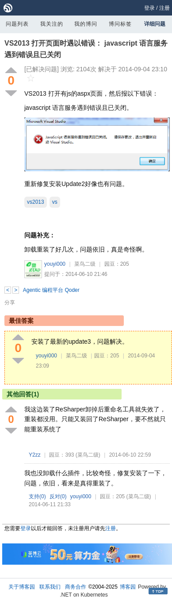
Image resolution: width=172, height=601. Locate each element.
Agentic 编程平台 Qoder (51, 290)
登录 (149, 8)
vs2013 (35, 202)
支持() (37, 496)
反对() (58, 496)
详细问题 (154, 24)
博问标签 (120, 24)
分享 (9, 302)
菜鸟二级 (85, 264)
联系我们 (50, 587)
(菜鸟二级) (88, 455)
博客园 (128, 587)
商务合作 (75, 587)
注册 (164, 8)
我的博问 (85, 24)
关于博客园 (21, 587)
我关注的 (51, 24)
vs (54, 202)
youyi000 (54, 264)
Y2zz (35, 455)
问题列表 (17, 24)
